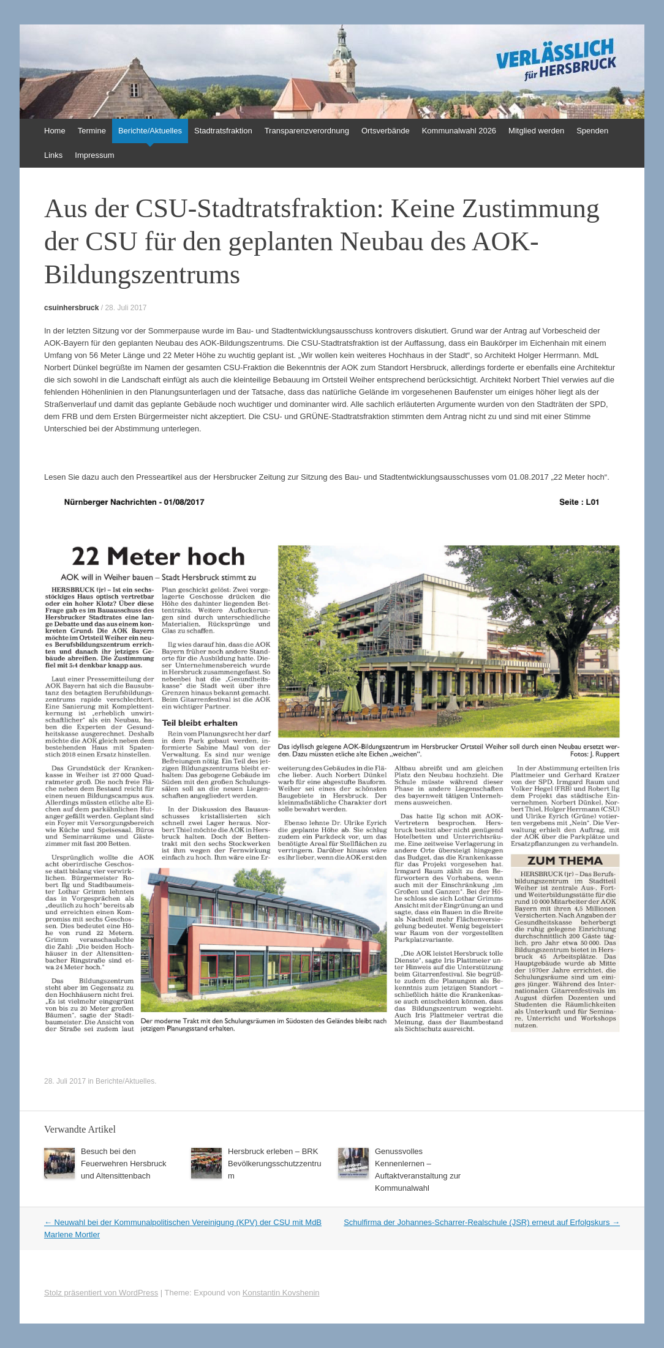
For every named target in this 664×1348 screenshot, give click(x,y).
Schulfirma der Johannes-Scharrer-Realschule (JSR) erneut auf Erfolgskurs (482, 1222)
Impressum (94, 155)
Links (53, 155)
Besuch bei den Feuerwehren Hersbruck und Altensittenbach (123, 1163)
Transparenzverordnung (307, 130)
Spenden (592, 130)
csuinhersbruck (71, 307)
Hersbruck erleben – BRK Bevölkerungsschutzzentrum (274, 1163)
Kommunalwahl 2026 (459, 130)
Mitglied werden (536, 130)
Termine (92, 130)
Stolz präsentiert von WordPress (101, 1292)
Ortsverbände (385, 130)
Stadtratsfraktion (223, 130)
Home (55, 130)
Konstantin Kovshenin (281, 1292)
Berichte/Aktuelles (150, 130)
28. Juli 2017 (125, 307)
